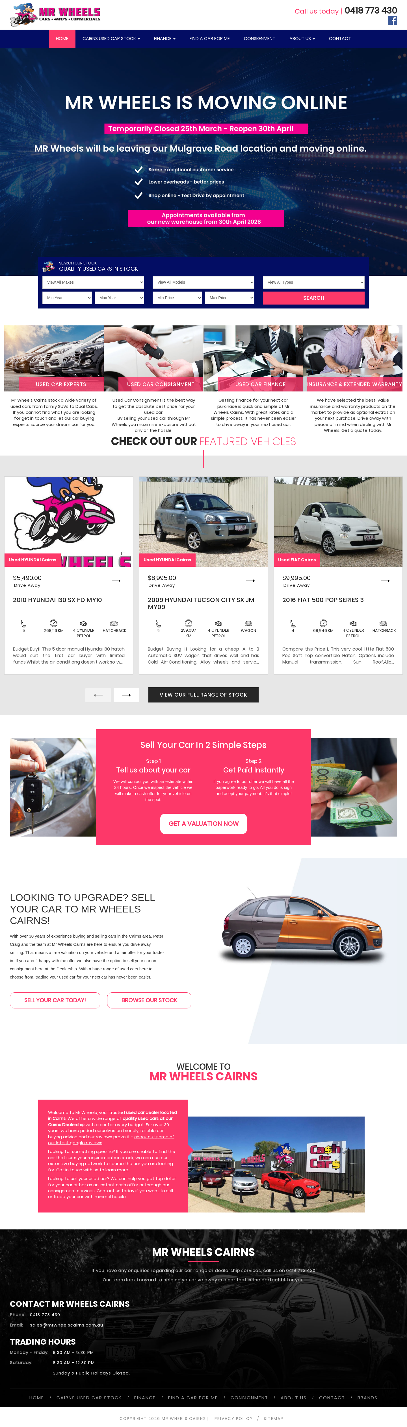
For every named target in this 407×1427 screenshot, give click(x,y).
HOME (62, 38)
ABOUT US (302, 38)
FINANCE (165, 38)
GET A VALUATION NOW (204, 823)
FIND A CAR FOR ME (210, 38)
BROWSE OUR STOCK (149, 1000)
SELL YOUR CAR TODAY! (55, 1000)
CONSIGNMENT (259, 38)
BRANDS (368, 1398)
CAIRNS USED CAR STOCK (111, 38)
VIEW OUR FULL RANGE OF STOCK (203, 694)
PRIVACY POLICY (234, 1418)
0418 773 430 (371, 11)
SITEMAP (273, 1418)
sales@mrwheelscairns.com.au (66, 1325)
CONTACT (340, 38)
